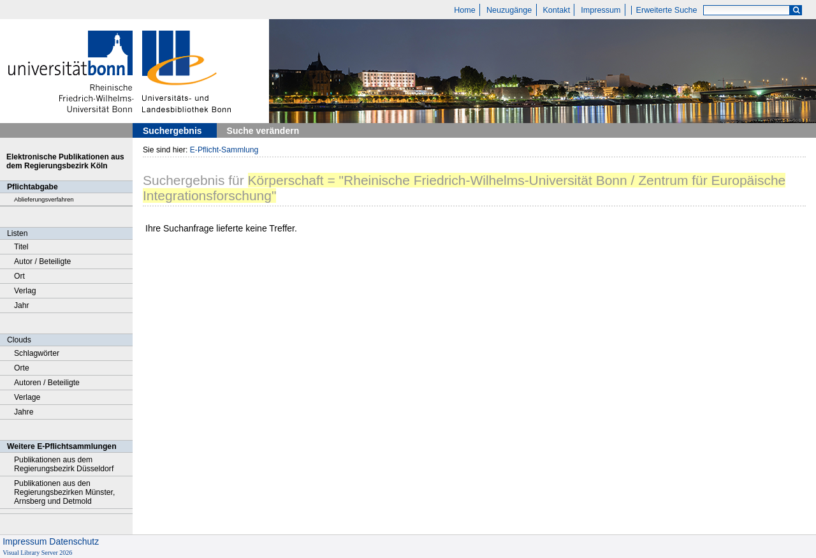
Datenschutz (74, 541)
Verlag (25, 290)
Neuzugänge (509, 10)
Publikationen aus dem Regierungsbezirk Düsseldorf (63, 464)
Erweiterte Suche (666, 10)
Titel (21, 246)
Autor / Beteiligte (42, 261)
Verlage (27, 397)
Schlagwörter (36, 353)
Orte (21, 367)
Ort (19, 276)
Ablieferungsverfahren (44, 199)
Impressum (600, 10)
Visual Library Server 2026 (37, 552)
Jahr (21, 305)
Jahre (23, 411)
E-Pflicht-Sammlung (224, 149)
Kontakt (556, 10)
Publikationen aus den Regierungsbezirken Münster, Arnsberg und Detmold (64, 492)
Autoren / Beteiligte (47, 382)
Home (465, 10)
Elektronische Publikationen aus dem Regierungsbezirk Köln (65, 161)
